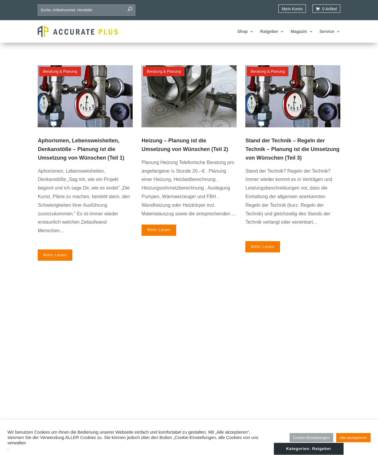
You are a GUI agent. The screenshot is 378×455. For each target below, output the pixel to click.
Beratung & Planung (60, 71)
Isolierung (231, 368)
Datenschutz (294, 384)
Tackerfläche (234, 384)
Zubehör (230, 400)
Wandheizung (234, 392)
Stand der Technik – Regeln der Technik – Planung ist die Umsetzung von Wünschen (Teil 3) (292, 149)
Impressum (293, 376)
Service (327, 31)
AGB (287, 392)
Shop (242, 31)
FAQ (287, 368)
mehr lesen (55, 246)
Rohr (226, 376)
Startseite (291, 344)
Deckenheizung (236, 344)
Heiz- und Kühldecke (241, 360)
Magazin (299, 31)
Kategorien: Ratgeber (308, 298)
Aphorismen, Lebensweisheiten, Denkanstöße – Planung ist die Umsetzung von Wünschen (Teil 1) (81, 149)
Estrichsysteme (236, 352)
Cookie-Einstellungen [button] (311, 437)
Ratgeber (269, 31)
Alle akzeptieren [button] (353, 437)
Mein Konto (292, 9)
